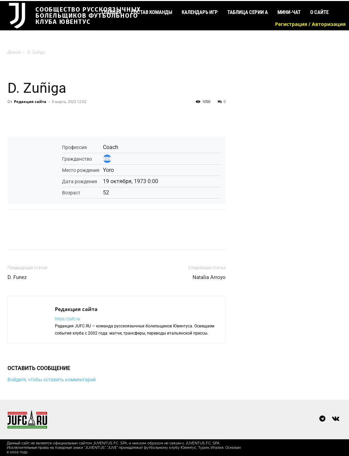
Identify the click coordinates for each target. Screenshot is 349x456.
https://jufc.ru (67, 319)
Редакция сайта (30, 101)
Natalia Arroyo (209, 277)
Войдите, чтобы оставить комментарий (51, 379)
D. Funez (17, 277)
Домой (14, 52)
